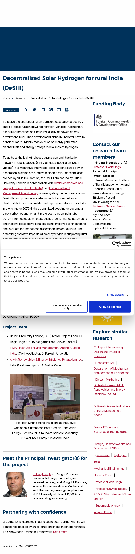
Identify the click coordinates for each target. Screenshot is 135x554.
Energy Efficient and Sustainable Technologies (110, 429)
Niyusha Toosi (103, 475)
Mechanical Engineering (109, 468)
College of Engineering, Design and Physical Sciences (109, 352)
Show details (115, 294)
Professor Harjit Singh (107, 167)
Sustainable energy (107, 505)
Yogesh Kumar (103, 512)
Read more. (60, 531)
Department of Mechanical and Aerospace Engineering (111, 371)
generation (102, 455)
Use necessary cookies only (67, 307)
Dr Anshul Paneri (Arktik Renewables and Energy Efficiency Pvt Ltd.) (109, 389)
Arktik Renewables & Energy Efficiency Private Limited (46, 359)
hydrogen (120, 455)
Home (6, 98)
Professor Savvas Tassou (109, 206)
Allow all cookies (110, 306)
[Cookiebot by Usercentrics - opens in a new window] (115, 244)
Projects (21, 98)
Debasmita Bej (104, 363)
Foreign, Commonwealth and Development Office (112, 446)
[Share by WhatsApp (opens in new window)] (51, 110)
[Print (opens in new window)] (67, 110)
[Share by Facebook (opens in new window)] (27, 110)
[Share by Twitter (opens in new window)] (35, 110)
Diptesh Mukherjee (107, 379)
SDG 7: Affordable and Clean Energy (112, 497)
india (97, 462)
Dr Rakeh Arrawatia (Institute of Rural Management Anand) (112, 410)
